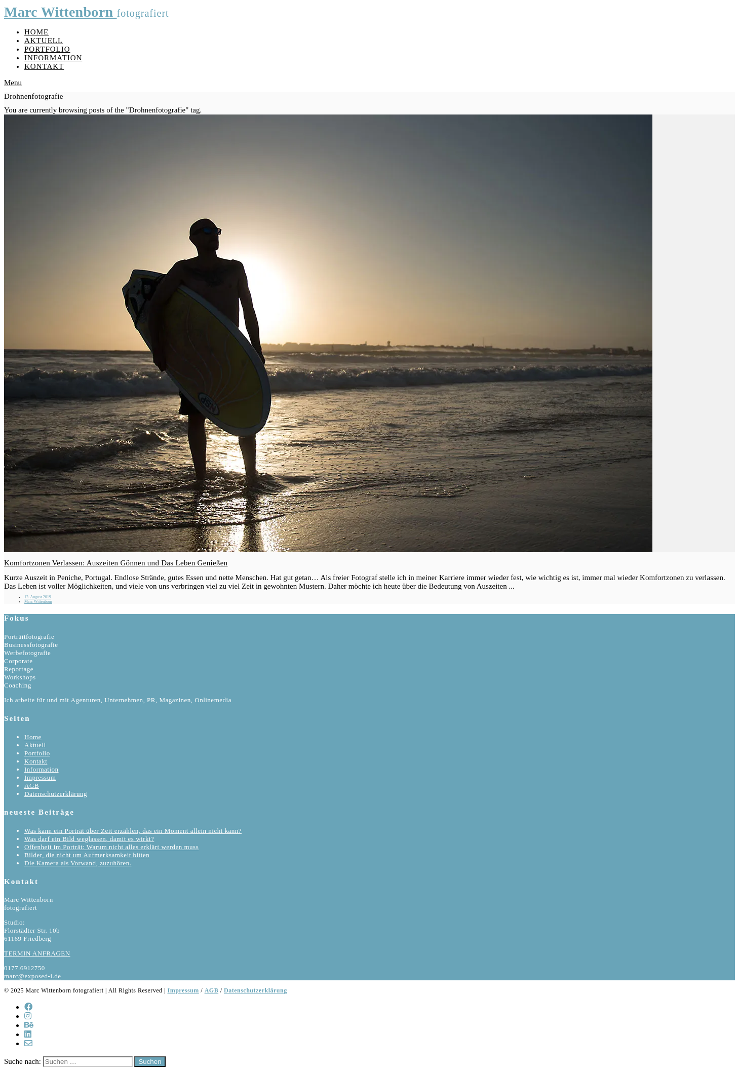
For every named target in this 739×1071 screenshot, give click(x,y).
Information (53, 58)
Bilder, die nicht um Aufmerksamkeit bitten (86, 855)
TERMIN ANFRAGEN (37, 953)
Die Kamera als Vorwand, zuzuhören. (77, 863)
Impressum (40, 777)
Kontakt (44, 66)
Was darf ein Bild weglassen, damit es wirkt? (89, 839)
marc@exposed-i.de (32, 976)
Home (36, 32)
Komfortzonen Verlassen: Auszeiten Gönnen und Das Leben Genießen (115, 563)
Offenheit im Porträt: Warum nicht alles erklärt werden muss (111, 847)
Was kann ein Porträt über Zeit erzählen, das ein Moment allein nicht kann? (133, 830)
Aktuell (43, 40)
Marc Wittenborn (60, 12)
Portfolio (47, 49)
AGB (31, 785)
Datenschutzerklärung (55, 793)
